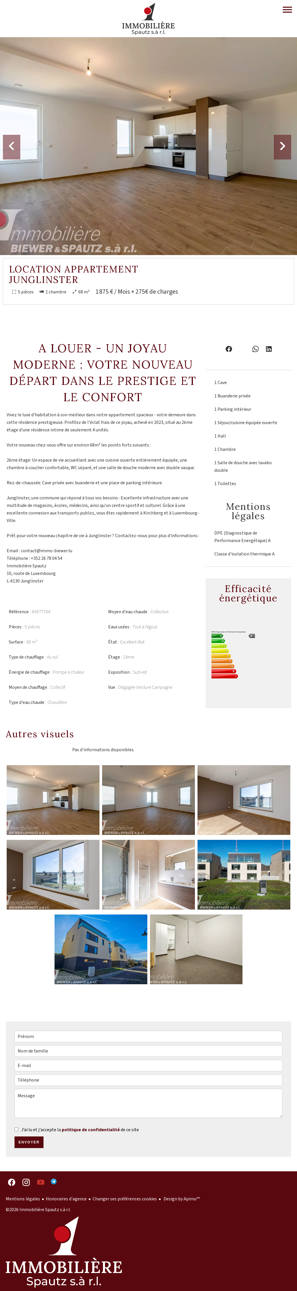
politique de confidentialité (91, 1130)
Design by (181, 1199)
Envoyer (29, 1142)
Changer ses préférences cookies (125, 1199)
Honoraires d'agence (66, 1199)
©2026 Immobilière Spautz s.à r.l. (38, 1209)
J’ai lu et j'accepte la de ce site (80, 1130)
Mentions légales (23, 1199)
